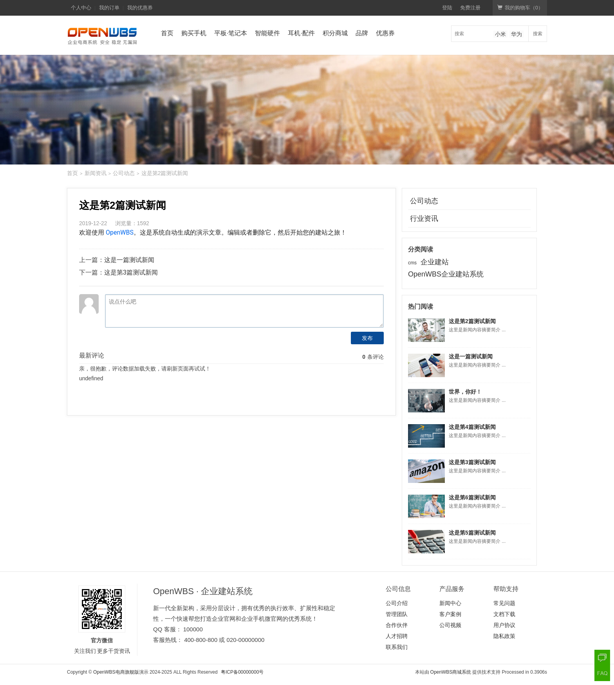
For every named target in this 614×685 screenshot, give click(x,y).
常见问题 (504, 603)
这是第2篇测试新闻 (472, 321)
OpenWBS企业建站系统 (446, 274)
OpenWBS (120, 232)
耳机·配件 (301, 33)
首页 (167, 33)
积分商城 (335, 33)
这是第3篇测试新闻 (131, 272)
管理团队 (397, 614)
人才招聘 (397, 636)
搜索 (537, 33)
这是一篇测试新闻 (129, 260)
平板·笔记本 (230, 33)
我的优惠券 (140, 8)
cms (412, 263)
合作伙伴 (397, 625)
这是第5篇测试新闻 (472, 533)
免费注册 (470, 8)
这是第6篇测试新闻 (472, 497)
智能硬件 (267, 33)
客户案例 (450, 614)
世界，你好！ (465, 392)
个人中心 (81, 8)
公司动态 (124, 173)
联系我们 (397, 647)
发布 (367, 338)
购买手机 (193, 33)
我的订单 (109, 8)
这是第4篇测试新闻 (472, 427)
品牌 (362, 33)
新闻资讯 (96, 173)
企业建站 (435, 262)
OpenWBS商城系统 (450, 672)
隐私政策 (504, 636)
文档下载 (504, 614)
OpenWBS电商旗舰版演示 (120, 672)
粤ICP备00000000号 (242, 672)
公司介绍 (397, 603)
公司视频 (450, 625)
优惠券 (385, 33)
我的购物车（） (520, 8)
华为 (516, 34)
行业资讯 (424, 218)
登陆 (447, 8)
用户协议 (504, 625)
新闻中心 (450, 603)
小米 (500, 34)
